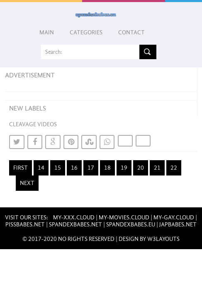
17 (91, 167)
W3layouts (163, 239)
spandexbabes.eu (130, 224)
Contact (131, 32)
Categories (86, 32)
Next (27, 183)
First (20, 167)
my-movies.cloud (124, 217)
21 (157, 167)
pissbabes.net (25, 224)
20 (140, 167)
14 (41, 167)
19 (124, 167)
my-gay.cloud (173, 217)
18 (107, 167)
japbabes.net (178, 224)
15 (57, 167)
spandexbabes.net (75, 224)
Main (46, 32)
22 (173, 167)
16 (74, 167)
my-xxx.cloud (74, 217)
